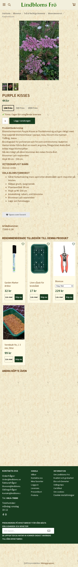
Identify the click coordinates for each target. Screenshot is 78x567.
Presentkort (36, 491)
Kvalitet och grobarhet (64, 478)
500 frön (20, 107)
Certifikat (58, 488)
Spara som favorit (16, 214)
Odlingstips (59, 484)
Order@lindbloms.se (11, 479)
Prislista (34, 495)
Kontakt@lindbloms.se (12, 493)
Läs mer (8, 297)
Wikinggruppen (47, 563)
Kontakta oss (37, 478)
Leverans (35, 488)
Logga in (35, 484)
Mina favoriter (37, 481)
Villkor (33, 474)
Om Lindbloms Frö (62, 474)
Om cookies (59, 491)
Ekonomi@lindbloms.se (12, 486)
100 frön (8, 107)
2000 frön (33, 107)
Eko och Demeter (61, 481)
